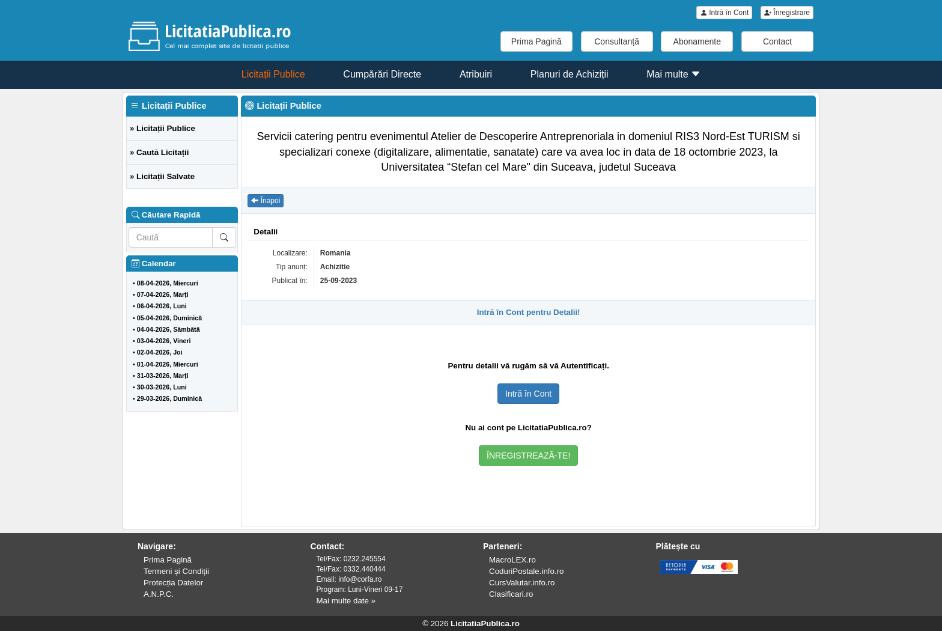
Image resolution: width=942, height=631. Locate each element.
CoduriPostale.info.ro (526, 571)
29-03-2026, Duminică (169, 398)
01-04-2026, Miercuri (167, 364)
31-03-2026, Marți (163, 375)
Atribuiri (476, 74)
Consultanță (616, 41)
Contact (777, 41)
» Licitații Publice (162, 128)
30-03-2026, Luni (162, 387)
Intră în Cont (724, 12)
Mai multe (673, 74)
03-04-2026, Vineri (164, 340)
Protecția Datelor (173, 582)
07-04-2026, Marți (163, 294)
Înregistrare (787, 12)
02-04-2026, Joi (160, 352)
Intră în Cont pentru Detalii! (528, 312)
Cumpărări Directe (382, 74)
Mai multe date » (346, 600)
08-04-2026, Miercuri (167, 283)
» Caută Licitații (159, 152)
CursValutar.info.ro (522, 582)
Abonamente (697, 41)
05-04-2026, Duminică (169, 318)
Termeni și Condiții (176, 571)
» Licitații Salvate (162, 176)
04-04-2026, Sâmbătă (168, 329)
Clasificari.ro (511, 594)
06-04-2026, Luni (162, 305)
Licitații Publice (273, 74)
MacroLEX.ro (512, 559)
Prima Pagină (536, 41)
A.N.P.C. (159, 594)
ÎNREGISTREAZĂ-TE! (528, 455)
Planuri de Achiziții (569, 74)
